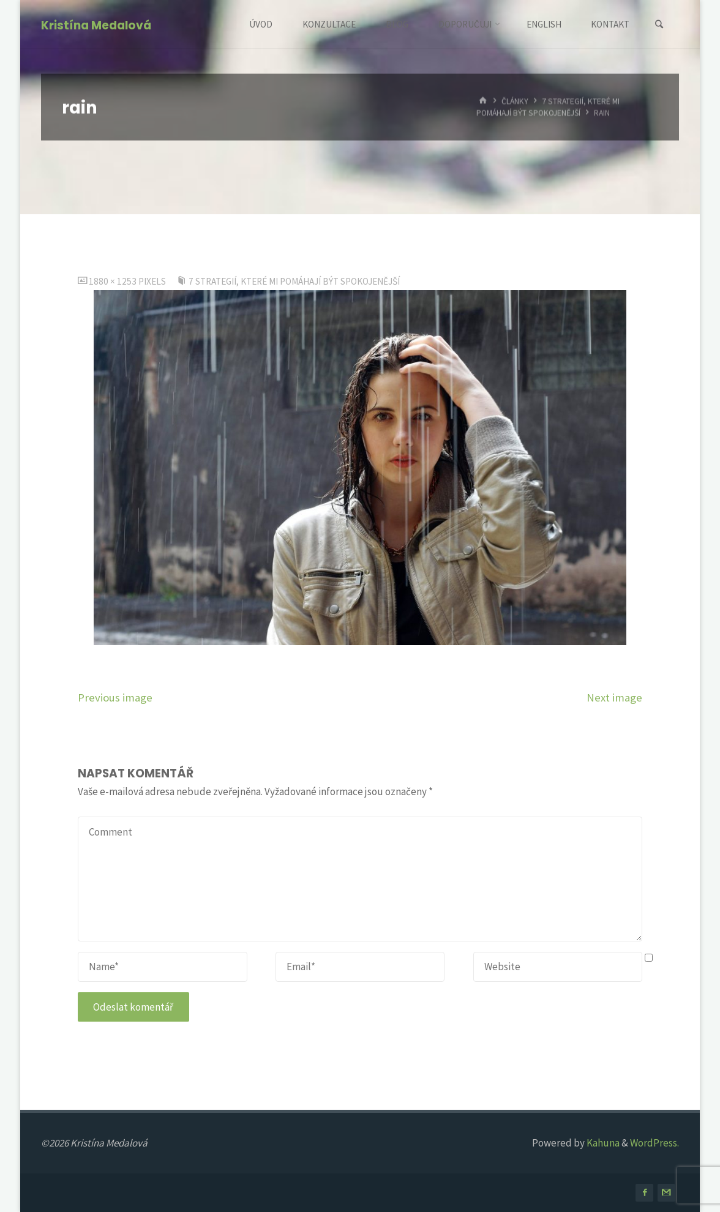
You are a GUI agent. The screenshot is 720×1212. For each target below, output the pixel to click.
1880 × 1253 (113, 281)
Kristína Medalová (96, 25)
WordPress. (654, 1143)
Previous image (115, 697)
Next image (614, 697)
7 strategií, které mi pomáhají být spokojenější (548, 106)
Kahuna (602, 1143)
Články (514, 100)
